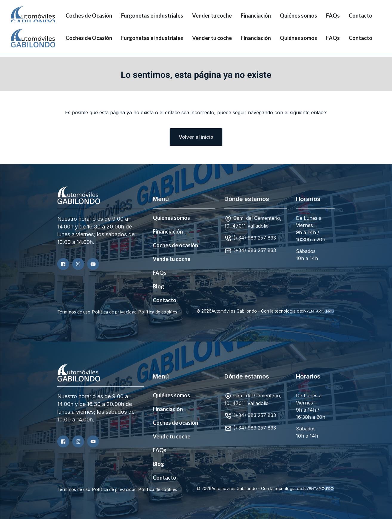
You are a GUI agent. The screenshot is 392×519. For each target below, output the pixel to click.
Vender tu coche (212, 15)
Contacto (360, 15)
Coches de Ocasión (89, 15)
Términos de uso (74, 311)
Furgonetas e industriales (152, 15)
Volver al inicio (196, 137)
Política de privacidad (114, 311)
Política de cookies (157, 311)
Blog (158, 286)
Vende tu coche (171, 259)
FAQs (333, 15)
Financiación (256, 15)
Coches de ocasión (175, 245)
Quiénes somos (298, 15)
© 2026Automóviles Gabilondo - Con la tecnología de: (265, 311)
